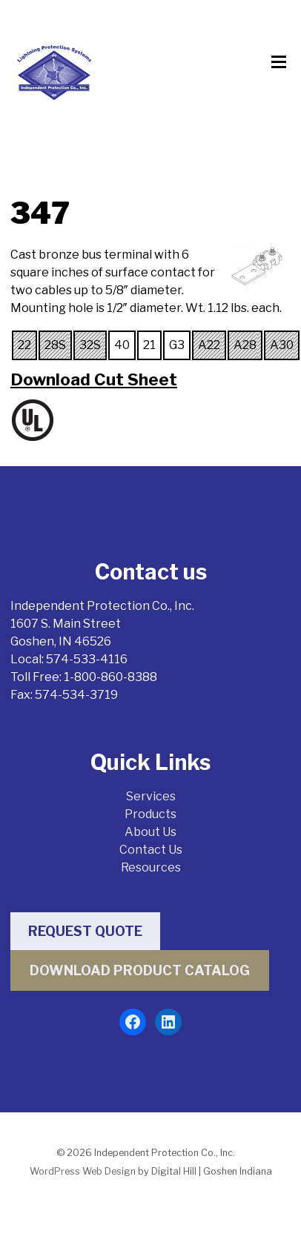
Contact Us (150, 850)
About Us (150, 832)
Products (150, 814)
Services (151, 796)
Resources (151, 867)
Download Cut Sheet (93, 379)
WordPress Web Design (83, 1171)
